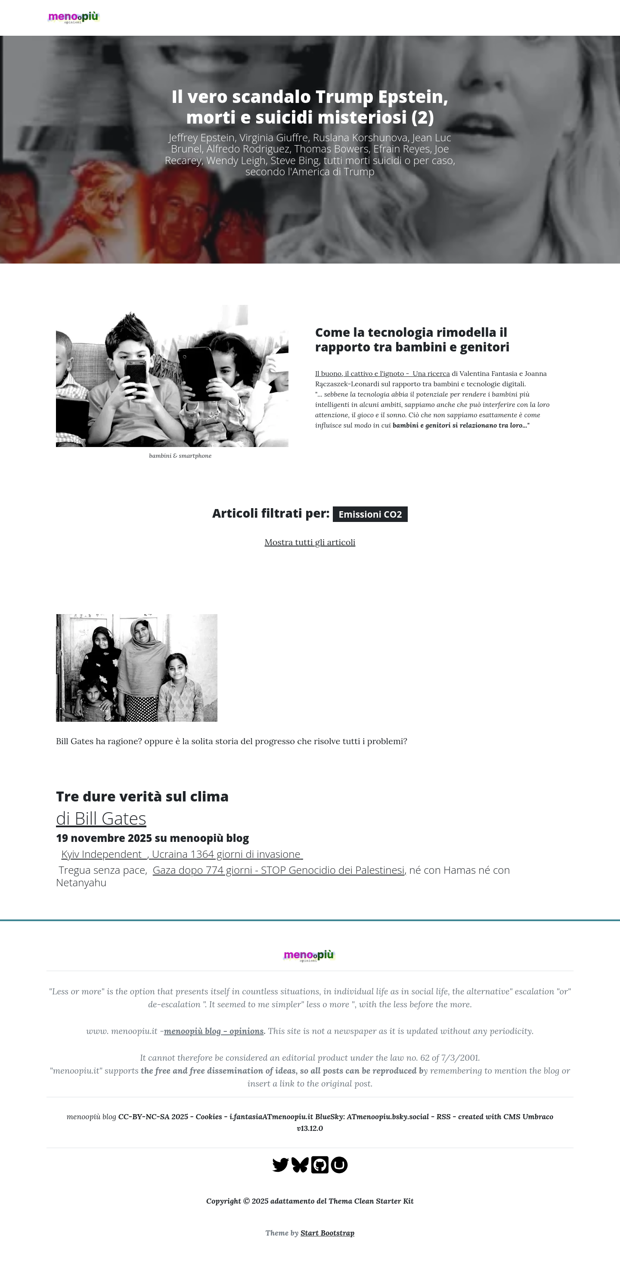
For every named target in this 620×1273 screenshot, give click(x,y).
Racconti (453, 17)
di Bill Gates (101, 818)
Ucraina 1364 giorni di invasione (226, 854)
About (277, 17)
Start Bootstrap (327, 1233)
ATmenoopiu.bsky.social (388, 1116)
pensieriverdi (502, 17)
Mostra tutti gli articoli (310, 542)
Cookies (208, 1116)
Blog (246, 17)
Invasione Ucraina (331, 17)
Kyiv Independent (104, 854)
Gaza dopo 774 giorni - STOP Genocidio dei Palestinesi (278, 870)
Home (215, 17)
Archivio (552, 17)
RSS (444, 1116)
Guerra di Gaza (399, 17)
